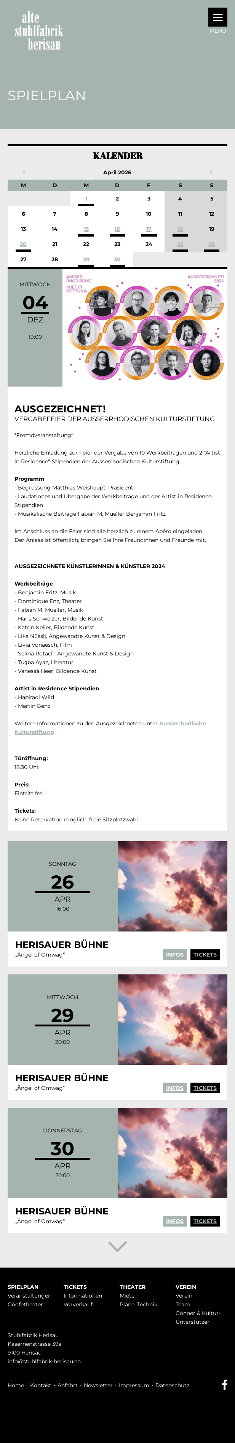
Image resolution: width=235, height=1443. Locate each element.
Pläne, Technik (138, 1304)
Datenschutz (172, 1385)
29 (86, 259)
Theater (132, 1287)
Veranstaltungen (29, 1295)
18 (180, 229)
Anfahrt (68, 1385)
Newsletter (98, 1385)
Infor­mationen (83, 1295)
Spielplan (23, 1287)
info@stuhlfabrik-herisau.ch (44, 1361)
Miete (127, 1295)
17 (149, 229)
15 (86, 229)
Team (183, 1304)
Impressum (134, 1385)
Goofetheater (25, 1304)
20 (23, 244)
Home (16, 1385)
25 (180, 244)
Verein (186, 1287)
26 (211, 244)
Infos (175, 954)
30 (117, 259)
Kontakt (40, 1385)
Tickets (205, 954)
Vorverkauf (78, 1304)
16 (117, 229)
